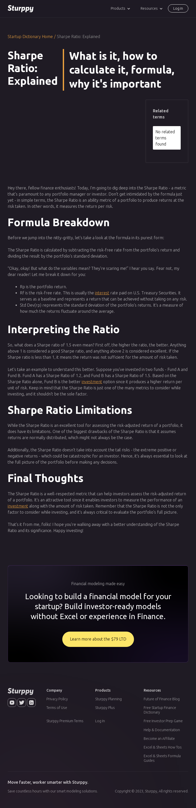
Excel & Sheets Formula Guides (162, 758)
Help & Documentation (162, 730)
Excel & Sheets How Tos (163, 747)
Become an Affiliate (159, 739)
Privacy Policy (57, 699)
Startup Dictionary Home (30, 36)
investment (92, 381)
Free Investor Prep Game (163, 721)
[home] (20, 8)
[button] (121, 8)
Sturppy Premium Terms (64, 721)
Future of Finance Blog (162, 699)
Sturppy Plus (105, 708)
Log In (100, 721)
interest (102, 293)
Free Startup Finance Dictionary (160, 710)
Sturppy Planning (108, 699)
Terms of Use (56, 708)
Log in (178, 8)
